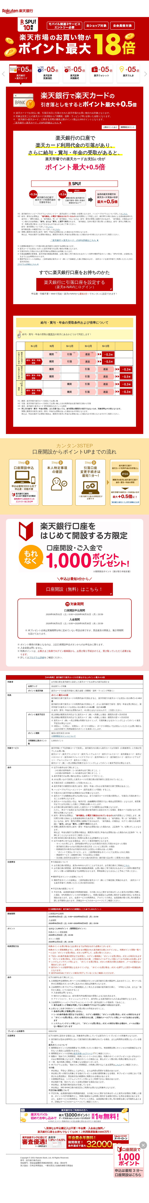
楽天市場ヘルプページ (83, 1053)
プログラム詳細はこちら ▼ (28, 264)
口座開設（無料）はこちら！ (78, 590)
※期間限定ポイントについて (63, 736)
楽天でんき (128, 75)
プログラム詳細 (36, 657)
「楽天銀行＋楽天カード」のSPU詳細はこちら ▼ (37, 122)
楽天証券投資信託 (47, 76)
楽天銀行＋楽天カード (20, 76)
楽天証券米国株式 (74, 76)
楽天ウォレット (101, 75)
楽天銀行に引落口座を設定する (77, 284)
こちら (124, 214)
